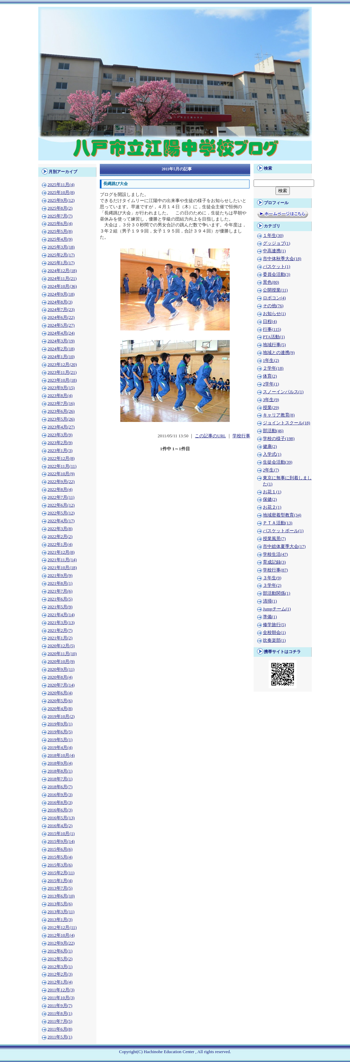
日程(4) (270, 321)
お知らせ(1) (274, 313)
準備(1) (270, 616)
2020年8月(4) (60, 677)
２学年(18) (273, 368)
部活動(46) (273, 430)
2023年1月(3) (60, 450)
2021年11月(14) (62, 559)
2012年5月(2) (60, 959)
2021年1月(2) (60, 638)
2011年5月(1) (60, 1037)
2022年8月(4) (60, 489)
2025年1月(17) (61, 262)
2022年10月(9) (61, 473)
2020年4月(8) (60, 708)
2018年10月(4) (61, 755)
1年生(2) (271, 360)
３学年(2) (272, 585)
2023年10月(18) (62, 380)
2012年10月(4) (61, 935)
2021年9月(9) (60, 575)
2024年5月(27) (61, 325)
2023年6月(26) (61, 411)
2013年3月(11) (61, 911)
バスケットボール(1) (283, 530)
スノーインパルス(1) (283, 392)
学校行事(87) (275, 570)
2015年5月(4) (60, 857)
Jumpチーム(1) (277, 609)
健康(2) (270, 446)
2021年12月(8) (61, 552)
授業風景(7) (274, 538)
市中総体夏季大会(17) (284, 546)
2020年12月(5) (61, 645)
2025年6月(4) (60, 223)
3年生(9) (271, 399)
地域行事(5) (274, 344)
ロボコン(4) (274, 298)
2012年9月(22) (61, 943)
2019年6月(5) (60, 732)
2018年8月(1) (60, 771)
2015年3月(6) (60, 865)
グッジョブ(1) (276, 243)
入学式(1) (272, 454)
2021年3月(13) (61, 622)
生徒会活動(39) (277, 462)
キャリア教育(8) (279, 415)
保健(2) (270, 499)
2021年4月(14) (61, 614)
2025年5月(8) (60, 231)
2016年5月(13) (61, 818)
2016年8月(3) (60, 802)
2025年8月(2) (60, 208)
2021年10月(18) (62, 567)
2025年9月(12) (61, 200)
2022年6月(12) (61, 505)
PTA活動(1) (274, 337)
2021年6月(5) (60, 599)
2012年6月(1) (60, 951)
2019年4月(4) (60, 747)
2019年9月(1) (60, 724)
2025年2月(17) (61, 255)
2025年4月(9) (60, 239)
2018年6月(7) (60, 786)
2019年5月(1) (60, 739)
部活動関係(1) (276, 593)
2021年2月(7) (60, 630)
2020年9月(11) (61, 669)
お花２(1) (272, 507)
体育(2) (270, 376)
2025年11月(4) (61, 184)
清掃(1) (270, 601)
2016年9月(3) (60, 794)
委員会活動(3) (276, 274)
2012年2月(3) (60, 974)
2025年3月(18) (61, 247)
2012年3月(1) (60, 966)
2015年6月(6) (60, 849)
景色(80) (271, 282)
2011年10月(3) (61, 997)
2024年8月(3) (60, 302)
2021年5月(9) (60, 607)
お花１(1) (272, 492)
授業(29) (271, 407)
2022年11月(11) (62, 466)
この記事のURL (210, 436)
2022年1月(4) (60, 544)
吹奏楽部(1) (274, 640)
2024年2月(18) (61, 348)
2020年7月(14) (61, 685)
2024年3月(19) (61, 341)
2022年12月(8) (61, 458)
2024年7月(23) (61, 309)
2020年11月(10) (62, 653)
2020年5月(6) (60, 700)
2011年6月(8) (60, 1029)
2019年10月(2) (61, 716)
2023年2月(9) (60, 442)
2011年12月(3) (61, 990)
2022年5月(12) (61, 513)
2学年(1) (271, 384)
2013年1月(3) (60, 919)
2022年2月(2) (60, 536)
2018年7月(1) (60, 779)
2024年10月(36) (62, 286)
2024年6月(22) (61, 317)
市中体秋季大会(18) (282, 258)
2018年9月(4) (60, 763)
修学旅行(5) (274, 624)
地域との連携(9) (279, 352)
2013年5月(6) (60, 904)
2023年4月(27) (61, 427)
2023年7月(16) (61, 403)
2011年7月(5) (60, 1021)
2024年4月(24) (61, 333)
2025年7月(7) (60, 216)
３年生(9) (272, 578)
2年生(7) (271, 470)
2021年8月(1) (60, 583)
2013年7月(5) (60, 888)
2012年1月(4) (60, 982)
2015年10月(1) (61, 833)
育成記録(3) (274, 562)
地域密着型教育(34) (282, 515)
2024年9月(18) (61, 294)
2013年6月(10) (61, 896)
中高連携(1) (274, 251)
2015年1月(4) (60, 880)
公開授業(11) (275, 290)
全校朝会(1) (274, 632)
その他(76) (273, 305)
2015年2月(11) (61, 872)
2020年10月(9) (61, 661)
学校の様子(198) (279, 438)
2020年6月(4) (60, 693)
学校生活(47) (275, 554)
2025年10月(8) (61, 192)
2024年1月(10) (61, 356)
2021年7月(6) (60, 591)
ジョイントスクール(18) (286, 423)
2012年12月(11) (62, 927)
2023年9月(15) (61, 387)
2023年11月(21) (62, 372)
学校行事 (241, 436)
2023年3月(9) (60, 435)
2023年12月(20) (62, 364)
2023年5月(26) (61, 419)
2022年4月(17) (61, 521)
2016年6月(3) (60, 810)
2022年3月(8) (60, 528)
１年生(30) (273, 235)
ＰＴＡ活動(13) (277, 523)
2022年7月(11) (61, 497)
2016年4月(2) (60, 825)
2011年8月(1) (60, 1013)
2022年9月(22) (61, 481)
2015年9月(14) (61, 841)
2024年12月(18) (62, 270)
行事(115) (272, 329)
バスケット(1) (276, 266)
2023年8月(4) (60, 395)
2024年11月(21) (62, 278)
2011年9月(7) (60, 1005)
